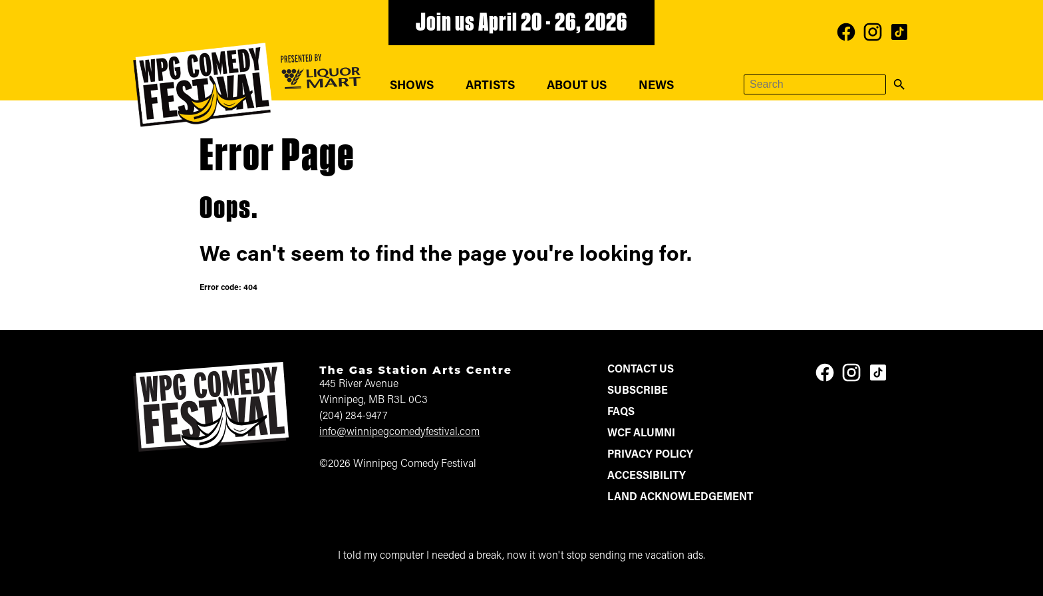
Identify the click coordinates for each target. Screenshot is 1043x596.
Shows (412, 86)
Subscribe (637, 391)
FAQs (621, 412)
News (656, 86)
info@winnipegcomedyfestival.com (399, 432)
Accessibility (646, 476)
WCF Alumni (641, 433)
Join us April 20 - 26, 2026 (521, 24)
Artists (490, 86)
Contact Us (640, 370)
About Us (577, 86)
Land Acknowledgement (680, 497)
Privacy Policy (650, 455)
